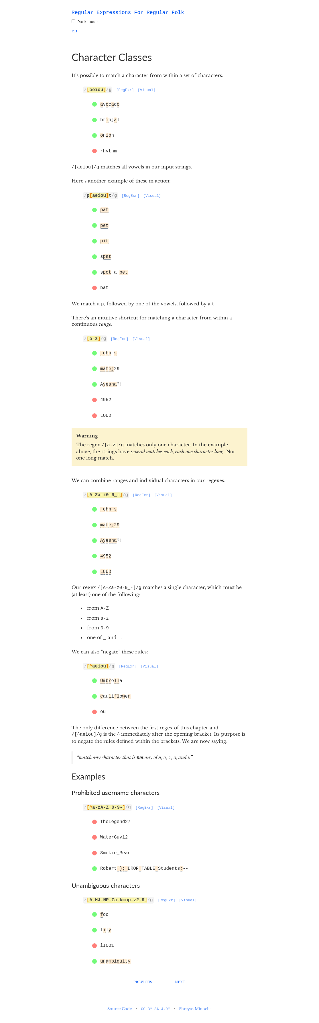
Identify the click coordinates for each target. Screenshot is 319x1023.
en (74, 31)
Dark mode (85, 21)
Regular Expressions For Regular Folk (128, 12)
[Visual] (146, 90)
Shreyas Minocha (195, 1008)
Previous (142, 981)
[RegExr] (125, 90)
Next (180, 981)
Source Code (119, 1008)
